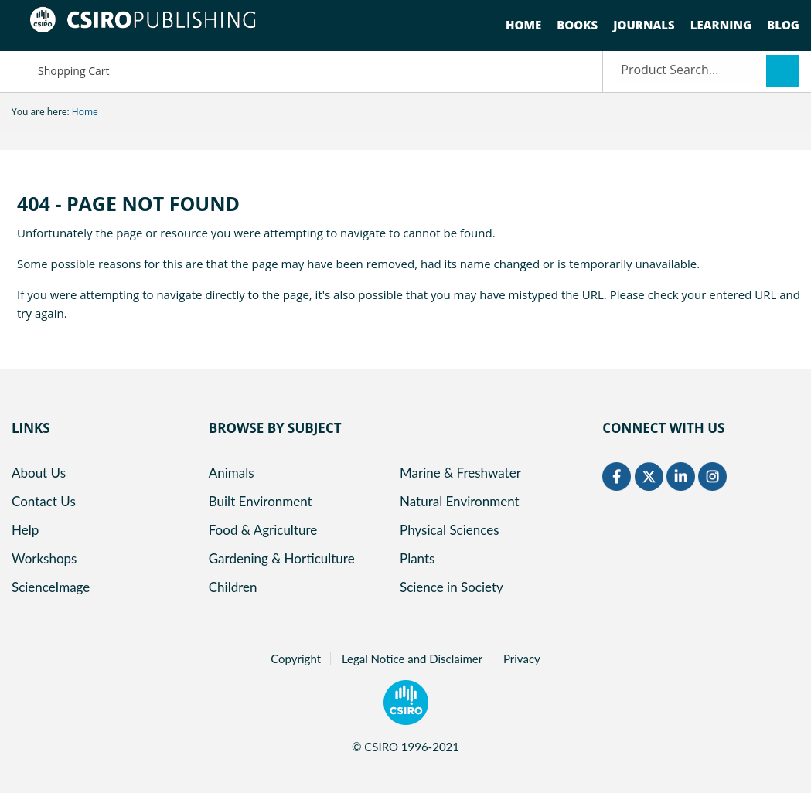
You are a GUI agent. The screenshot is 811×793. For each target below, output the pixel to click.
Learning (720, 24)
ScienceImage (51, 587)
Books (577, 24)
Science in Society (451, 587)
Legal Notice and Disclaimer (412, 658)
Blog (783, 24)
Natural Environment (460, 501)
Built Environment (260, 501)
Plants (417, 558)
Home (523, 24)
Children (233, 587)
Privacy (521, 658)
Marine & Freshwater (460, 473)
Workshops (44, 558)
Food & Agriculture (263, 530)
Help (25, 530)
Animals (231, 473)
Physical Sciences (449, 530)
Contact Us (44, 501)
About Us (39, 473)
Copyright (296, 658)
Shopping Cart (60, 70)
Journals (644, 24)
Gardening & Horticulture (282, 558)
